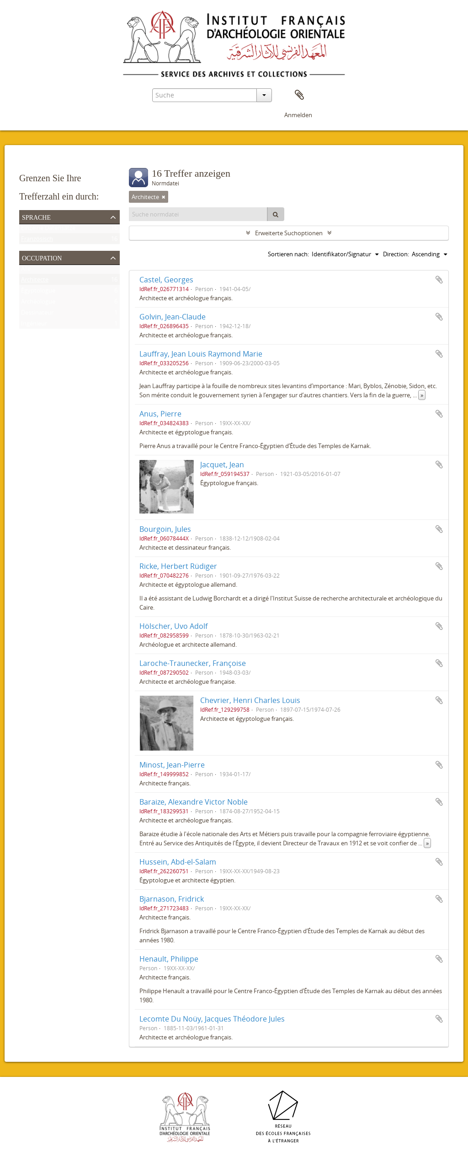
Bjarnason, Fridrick (171, 899)
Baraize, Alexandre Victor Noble (193, 802)
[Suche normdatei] (198, 214)
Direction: (396, 254)
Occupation (42, 257)
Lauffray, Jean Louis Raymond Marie (200, 354)
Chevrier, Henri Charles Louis (250, 700)
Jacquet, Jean (222, 465)
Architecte (34, 281)
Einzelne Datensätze (48, 230)
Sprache (36, 216)
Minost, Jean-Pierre (172, 765)
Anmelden (298, 115)
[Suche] (275, 214)
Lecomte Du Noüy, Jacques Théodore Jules (212, 1019)
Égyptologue (38, 292)
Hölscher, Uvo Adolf (173, 626)
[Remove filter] (163, 196)
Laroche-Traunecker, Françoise (192, 663)
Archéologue (38, 303)
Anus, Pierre (160, 414)
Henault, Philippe (168, 959)
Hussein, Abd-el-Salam (177, 862)
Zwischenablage (299, 95)
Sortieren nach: (288, 254)
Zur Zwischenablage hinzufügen (439, 279)
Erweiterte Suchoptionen (289, 233)
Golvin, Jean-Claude (172, 317)
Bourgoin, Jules (165, 529)
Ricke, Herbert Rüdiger (178, 566)
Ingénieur (34, 325)
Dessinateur (37, 314)
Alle (26, 270)
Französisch (37, 241)
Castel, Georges (166, 280)
